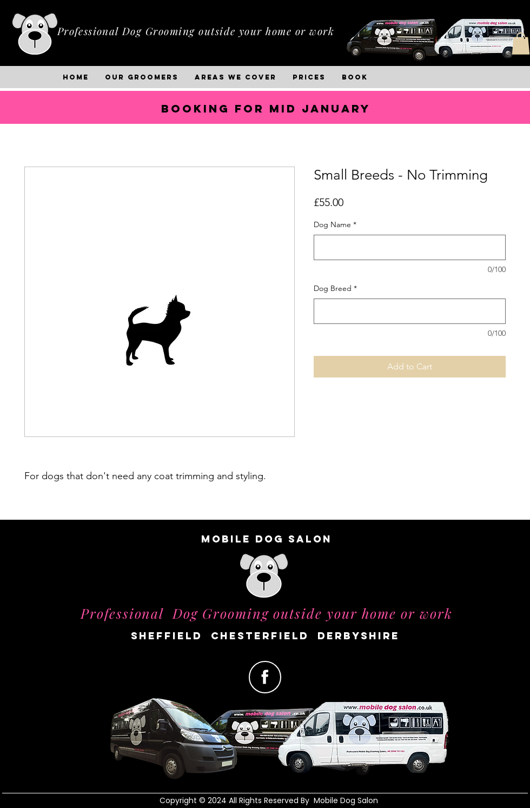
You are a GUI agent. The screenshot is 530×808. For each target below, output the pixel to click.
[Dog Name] (409, 247)
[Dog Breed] (409, 311)
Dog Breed (335, 288)
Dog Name (335, 224)
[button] (521, 43)
